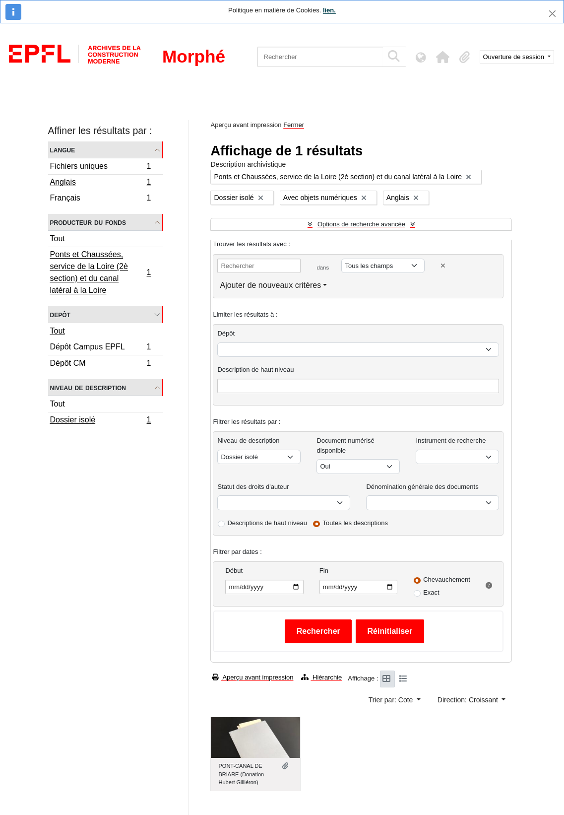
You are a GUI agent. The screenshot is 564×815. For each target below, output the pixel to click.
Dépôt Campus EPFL (100, 348)
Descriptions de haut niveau (267, 523)
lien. (329, 10)
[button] (443, 57)
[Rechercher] (320, 57)
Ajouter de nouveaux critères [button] (270, 285)
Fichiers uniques (100, 167)
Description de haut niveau (255, 369)
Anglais (100, 183)
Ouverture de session (514, 57)
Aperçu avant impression (252, 677)
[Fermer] (552, 13)
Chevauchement (446, 579)
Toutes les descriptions (355, 523)
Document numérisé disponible (345, 445)
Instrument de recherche (451, 440)
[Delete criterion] (442, 266)
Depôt (60, 314)
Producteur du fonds (88, 222)
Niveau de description (88, 387)
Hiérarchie (321, 677)
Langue (62, 149)
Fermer (293, 125)
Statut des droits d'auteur (253, 486)
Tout (57, 238)
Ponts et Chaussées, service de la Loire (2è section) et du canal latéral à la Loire (100, 272)
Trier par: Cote (392, 700)
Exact (431, 592)
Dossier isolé (100, 421)
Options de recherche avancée (361, 224)
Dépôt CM (100, 364)
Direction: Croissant (469, 700)
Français (100, 199)
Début (234, 570)
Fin (323, 570)
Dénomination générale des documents (422, 486)
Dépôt (226, 333)
